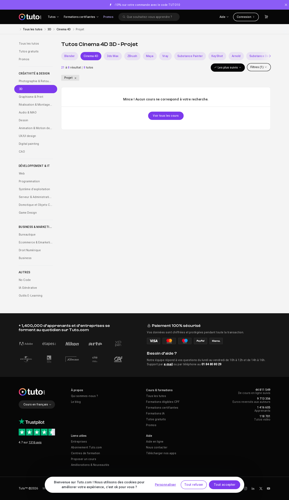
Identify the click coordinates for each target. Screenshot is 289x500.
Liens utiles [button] (79, 435)
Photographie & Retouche (36, 81)
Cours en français (37, 404)
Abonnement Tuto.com (86, 447)
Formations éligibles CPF (162, 401)
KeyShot (217, 56)
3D (49, 29)
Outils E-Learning (31, 295)
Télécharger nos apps (161, 453)
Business (25, 258)
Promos (108, 16)
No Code (25, 280)
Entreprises (79, 441)
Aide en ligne (155, 441)
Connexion (246, 16)
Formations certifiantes (162, 407)
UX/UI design (27, 136)
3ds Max (113, 56)
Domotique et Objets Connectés (36, 204)
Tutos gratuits (29, 51)
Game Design (28, 212)
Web (22, 173)
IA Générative (28, 287)
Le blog (76, 401)
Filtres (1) (258, 67)
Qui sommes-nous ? (84, 396)
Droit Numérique (30, 250)
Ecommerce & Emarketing (36, 242)
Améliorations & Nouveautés (90, 464)
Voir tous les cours (166, 115)
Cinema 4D (64, 29)
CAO (22, 151)
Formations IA (155, 413)
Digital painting (29, 143)
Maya (150, 56)
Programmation (29, 181)
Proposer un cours (83, 459)
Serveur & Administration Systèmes (36, 197)
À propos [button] (77, 390)
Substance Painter (190, 56)
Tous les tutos (32, 29)
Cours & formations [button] (159, 390)
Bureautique (27, 234)
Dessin (23, 120)
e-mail (168, 364)
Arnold (236, 56)
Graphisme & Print (31, 96)
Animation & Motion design (36, 128)
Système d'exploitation (34, 189)
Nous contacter (156, 447)
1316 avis (35, 442)
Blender (69, 56)
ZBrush (132, 56)
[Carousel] (166, 56)
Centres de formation (85, 453)
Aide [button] (149, 435)
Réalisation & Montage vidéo (36, 104)
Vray (165, 56)
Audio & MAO (28, 112)
